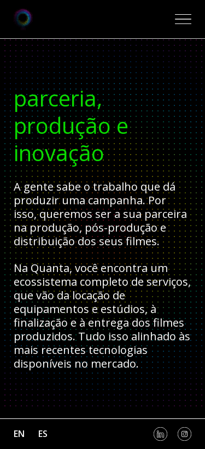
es (43, 434)
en (19, 434)
